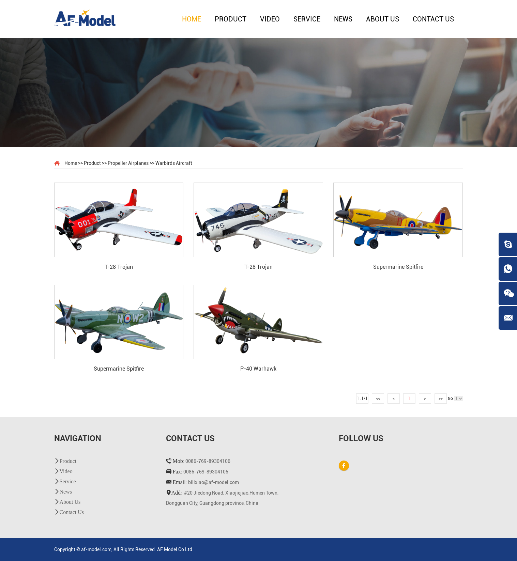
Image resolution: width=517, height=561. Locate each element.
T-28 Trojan (119, 267)
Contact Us (433, 19)
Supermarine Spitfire (398, 267)
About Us (382, 19)
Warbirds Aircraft (173, 163)
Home (191, 19)
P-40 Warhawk (258, 368)
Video (270, 19)
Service (306, 19)
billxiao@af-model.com (213, 482)
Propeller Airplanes (128, 163)
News (343, 19)
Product (230, 19)
